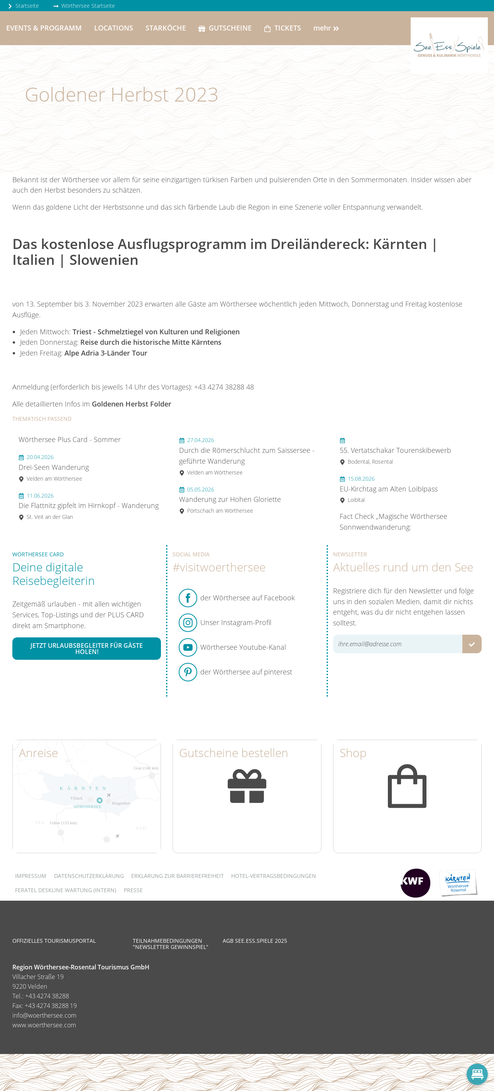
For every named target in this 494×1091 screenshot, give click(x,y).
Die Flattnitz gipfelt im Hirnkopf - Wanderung (89, 506)
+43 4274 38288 (47, 996)
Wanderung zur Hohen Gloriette (230, 500)
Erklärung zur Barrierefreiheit (177, 875)
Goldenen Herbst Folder (131, 403)
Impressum (30, 875)
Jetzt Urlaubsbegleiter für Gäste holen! (86, 648)
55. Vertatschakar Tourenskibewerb (395, 450)
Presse (133, 890)
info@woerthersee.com (44, 1015)
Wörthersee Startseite (84, 5)
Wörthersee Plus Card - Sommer (70, 439)
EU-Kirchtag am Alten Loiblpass (389, 489)
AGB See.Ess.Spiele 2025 (255, 940)
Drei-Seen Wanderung (54, 467)
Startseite (23, 5)
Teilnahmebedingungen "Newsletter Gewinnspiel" (170, 943)
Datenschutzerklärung (89, 875)
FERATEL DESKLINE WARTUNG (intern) (65, 890)
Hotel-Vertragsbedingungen (273, 875)
